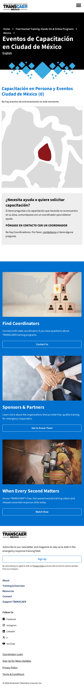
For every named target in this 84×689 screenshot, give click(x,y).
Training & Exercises (13, 586)
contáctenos (50, 232)
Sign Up (42, 559)
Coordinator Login (12, 654)
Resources (8, 591)
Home (6, 29)
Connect (7, 596)
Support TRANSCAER (14, 602)
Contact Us (42, 344)
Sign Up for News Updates (16, 661)
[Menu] (78, 5)
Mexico (7, 33)
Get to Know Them (42, 428)
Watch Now (42, 512)
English (7, 53)
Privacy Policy (39, 566)
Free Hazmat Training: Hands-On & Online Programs (45, 29)
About (5, 580)
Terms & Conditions (13, 674)
